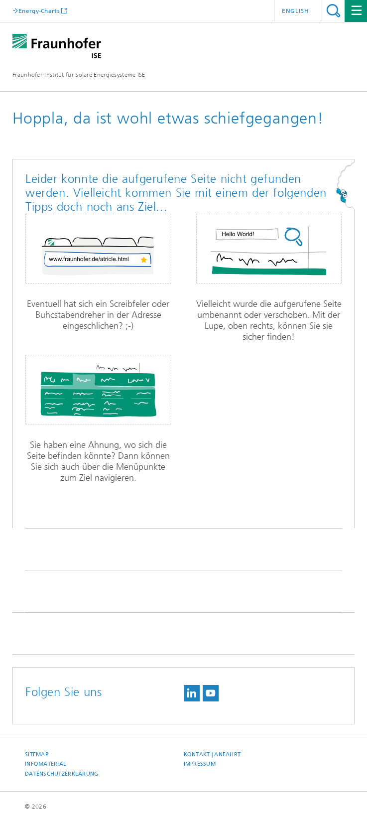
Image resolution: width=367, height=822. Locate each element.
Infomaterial (45, 764)
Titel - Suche (333, 10)
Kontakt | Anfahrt (212, 754)
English (295, 10)
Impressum (200, 764)
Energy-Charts (39, 10)
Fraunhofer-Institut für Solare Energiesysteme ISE (78, 74)
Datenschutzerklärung (62, 774)
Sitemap (36, 754)
